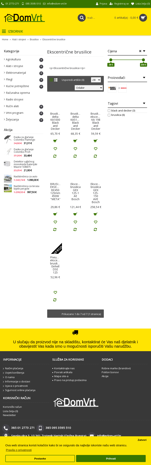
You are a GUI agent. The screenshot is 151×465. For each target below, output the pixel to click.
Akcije (105, 376)
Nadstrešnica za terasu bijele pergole (26, 187)
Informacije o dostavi (16, 382)
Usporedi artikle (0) (73, 80)
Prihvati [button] (111, 458)
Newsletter (9, 415)
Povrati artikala (62, 372)
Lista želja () (10, 411)
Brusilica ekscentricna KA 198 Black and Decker (96, 121)
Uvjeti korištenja (13, 373)
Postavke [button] (40, 458)
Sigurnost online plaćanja (19, 390)
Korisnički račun (12, 407)
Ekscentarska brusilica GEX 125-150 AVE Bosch (96, 193)
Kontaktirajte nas (63, 368)
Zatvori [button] (142, 439)
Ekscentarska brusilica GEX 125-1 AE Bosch (76, 191)
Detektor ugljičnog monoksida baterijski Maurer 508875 (25, 164)
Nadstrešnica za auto (25, 176)
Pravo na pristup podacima (69, 380)
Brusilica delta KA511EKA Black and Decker (76, 121)
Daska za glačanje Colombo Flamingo (24, 138)
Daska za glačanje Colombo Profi (24, 151)
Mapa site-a (60, 376)
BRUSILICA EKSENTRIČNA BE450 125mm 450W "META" (56, 191)
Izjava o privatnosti (15, 386)
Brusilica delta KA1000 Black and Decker (55, 121)
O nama (9, 377)
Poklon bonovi (110, 372)
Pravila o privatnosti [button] (19, 450)
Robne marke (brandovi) (116, 368)
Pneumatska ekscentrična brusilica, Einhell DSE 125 (56, 264)
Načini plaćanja (13, 368)
